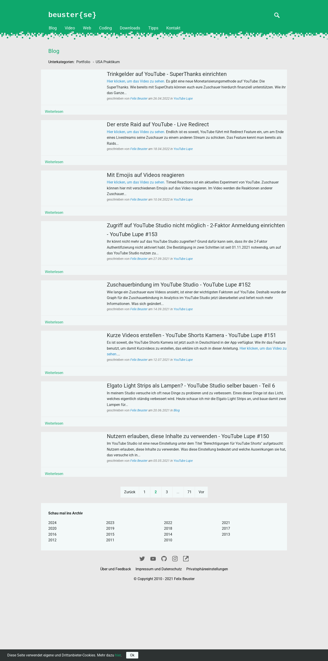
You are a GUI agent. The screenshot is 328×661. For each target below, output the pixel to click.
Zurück (129, 566)
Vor (201, 566)
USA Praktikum (108, 62)
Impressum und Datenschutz (159, 643)
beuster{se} (72, 15)
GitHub (164, 632)
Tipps (153, 28)
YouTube (153, 632)
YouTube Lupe (190, 102)
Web (87, 28)
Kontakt (173, 28)
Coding (105, 28)
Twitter (142, 632)
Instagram (175, 632)
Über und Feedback (116, 643)
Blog (53, 28)
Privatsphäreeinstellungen (207, 643)
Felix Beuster (147, 102)
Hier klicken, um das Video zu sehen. (144, 85)
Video (70, 28)
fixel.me (186, 632)
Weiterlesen (62, 115)
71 (189, 566)
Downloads (130, 28)
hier (118, 655)
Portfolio (83, 62)
